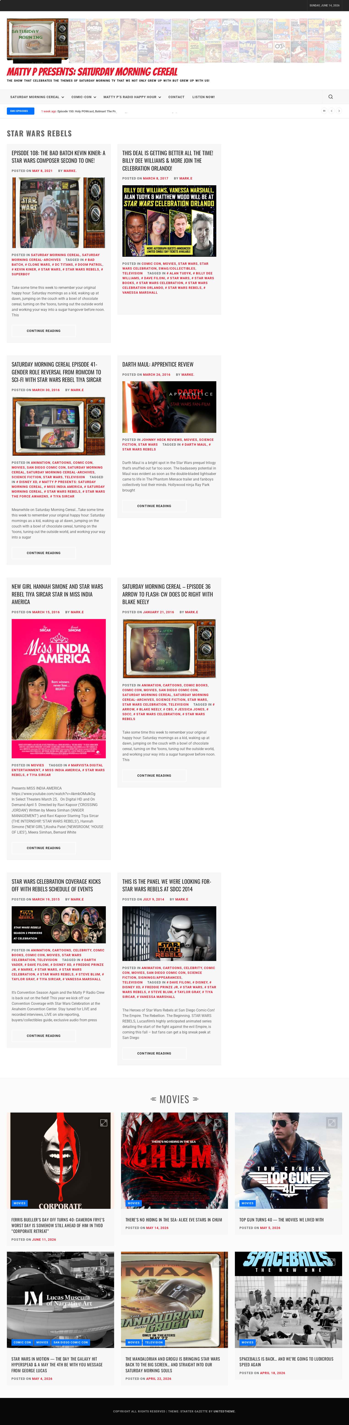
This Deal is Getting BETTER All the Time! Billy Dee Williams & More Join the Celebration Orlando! (167, 160)
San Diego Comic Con (46, 467)
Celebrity (82, 950)
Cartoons (61, 462)
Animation (40, 462)
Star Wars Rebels (82, 269)
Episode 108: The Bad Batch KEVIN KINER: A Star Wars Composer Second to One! (58, 157)
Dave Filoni (154, 278)
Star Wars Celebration (161, 283)
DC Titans (64, 264)
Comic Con (151, 263)
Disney (201, 982)
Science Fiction (26, 477)
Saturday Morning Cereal (37, 97)
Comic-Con (83, 97)
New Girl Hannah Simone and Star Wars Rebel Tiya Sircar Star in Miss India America (57, 594)
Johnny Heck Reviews (162, 440)
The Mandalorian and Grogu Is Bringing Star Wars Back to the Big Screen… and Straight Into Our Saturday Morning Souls (173, 1364)
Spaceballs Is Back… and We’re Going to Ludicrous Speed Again (286, 1361)
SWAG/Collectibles (177, 268)
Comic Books (196, 685)
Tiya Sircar (63, 496)
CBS (169, 709)
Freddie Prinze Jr (161, 987)
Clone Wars (39, 264)
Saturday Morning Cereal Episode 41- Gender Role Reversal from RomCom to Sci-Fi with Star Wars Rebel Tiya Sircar (56, 372)
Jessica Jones (191, 709)
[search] (330, 97)
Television (132, 273)
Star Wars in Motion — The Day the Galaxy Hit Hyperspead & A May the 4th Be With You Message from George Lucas (57, 1364)
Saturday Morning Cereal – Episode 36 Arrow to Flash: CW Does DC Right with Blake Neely (167, 594)
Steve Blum (89, 974)
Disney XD (28, 482)
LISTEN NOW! (203, 97)
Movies (169, 263)
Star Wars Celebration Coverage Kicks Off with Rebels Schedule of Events (56, 885)
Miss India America (64, 487)
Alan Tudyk (180, 273)
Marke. (70, 171)
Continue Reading (44, 331)
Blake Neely (150, 709)
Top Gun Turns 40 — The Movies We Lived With (281, 1220)
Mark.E (185, 178)
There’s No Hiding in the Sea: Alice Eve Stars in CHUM (174, 1220)
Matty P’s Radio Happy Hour (132, 97)
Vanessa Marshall (83, 979)
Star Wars (51, 269)
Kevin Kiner (25, 269)
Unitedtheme (224, 1411)
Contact (176, 97)
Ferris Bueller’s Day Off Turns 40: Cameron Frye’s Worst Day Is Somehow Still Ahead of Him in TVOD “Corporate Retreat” (57, 1225)
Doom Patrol (90, 264)
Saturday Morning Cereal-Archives (61, 472)
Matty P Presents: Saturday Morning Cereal (92, 72)
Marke (27, 969)
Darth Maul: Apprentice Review (158, 364)
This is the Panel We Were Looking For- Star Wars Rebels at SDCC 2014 (166, 885)
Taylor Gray (188, 992)
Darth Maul (196, 444)
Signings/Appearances (159, 977)
